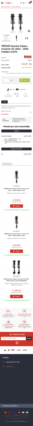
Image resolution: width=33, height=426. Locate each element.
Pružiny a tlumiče (16, 6)
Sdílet (16, 94)
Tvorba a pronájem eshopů (12, 421)
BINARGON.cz (24, 421)
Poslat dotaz (21, 89)
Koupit (25, 80)
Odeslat (29, 338)
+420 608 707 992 (13, 362)
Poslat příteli (8, 94)
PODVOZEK (7, 6)
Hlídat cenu (11, 89)
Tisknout (25, 94)
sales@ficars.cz (10, 366)
